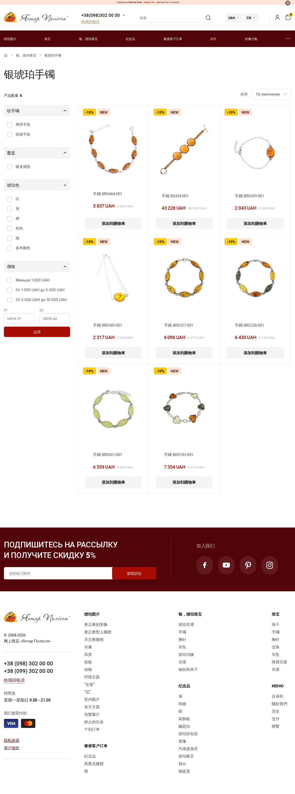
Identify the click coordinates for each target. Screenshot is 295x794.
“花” (87, 691)
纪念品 (130, 39)
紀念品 (90, 756)
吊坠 (182, 646)
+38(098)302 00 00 (100, 15)
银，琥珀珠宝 (88, 39)
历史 (276, 711)
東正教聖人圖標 (97, 631)
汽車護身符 (188, 748)
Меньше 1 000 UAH (33, 280)
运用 (37, 332)
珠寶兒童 (279, 661)
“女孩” (89, 684)
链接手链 (23, 134)
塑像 (182, 741)
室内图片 (92, 699)
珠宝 (47, 39)
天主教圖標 (94, 639)
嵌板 (88, 661)
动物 (88, 669)
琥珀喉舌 (186, 756)
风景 (88, 654)
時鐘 (182, 703)
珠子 (276, 624)
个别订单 (92, 729)
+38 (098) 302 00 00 (28, 663)
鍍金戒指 (23, 166)
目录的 (277, 696)
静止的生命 (94, 721)
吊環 (182, 661)
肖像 (88, 646)
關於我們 (279, 703)
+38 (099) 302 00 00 (28, 670)
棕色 (19, 228)
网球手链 (23, 124)
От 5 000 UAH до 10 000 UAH (41, 299)
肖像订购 (251, 39)
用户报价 (12, 747)
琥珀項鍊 (186, 654)
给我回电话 (90, 22)
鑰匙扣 (184, 726)
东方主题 (92, 706)
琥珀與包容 (188, 733)
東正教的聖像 (95, 624)
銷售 (213, 39)
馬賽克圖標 (94, 763)
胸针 (182, 639)
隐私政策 (12, 740)
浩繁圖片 (92, 714)
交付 (276, 718)
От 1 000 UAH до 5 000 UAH (40, 290)
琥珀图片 (10, 39)
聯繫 (276, 726)
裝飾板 (184, 718)
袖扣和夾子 (188, 669)
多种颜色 (23, 248)
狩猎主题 (92, 676)
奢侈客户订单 (173, 39)
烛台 (182, 763)
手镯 (182, 631)
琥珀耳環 (186, 624)
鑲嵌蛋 (184, 771)
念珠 (276, 646)
